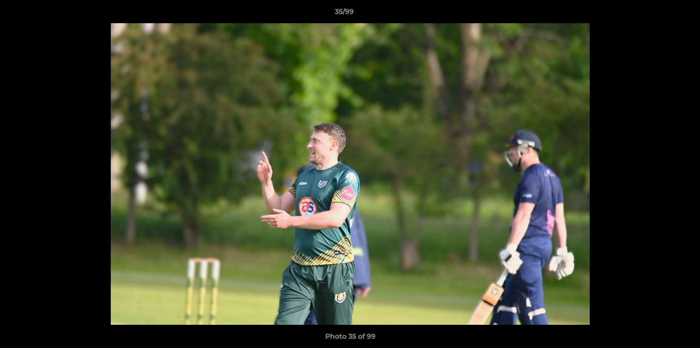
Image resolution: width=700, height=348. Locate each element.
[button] (659, 14)
